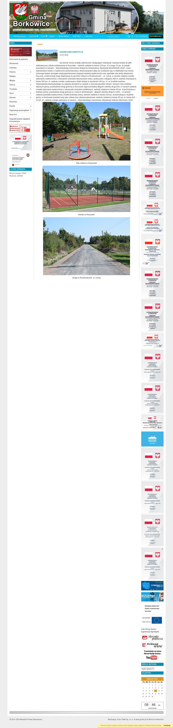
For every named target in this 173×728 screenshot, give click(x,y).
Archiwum (144, 36)
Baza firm (13, 115)
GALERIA (32, 36)
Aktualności (13, 63)
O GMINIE (88, 36)
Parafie (12, 106)
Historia (12, 72)
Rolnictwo (13, 102)
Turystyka (13, 89)
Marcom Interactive (156, 719)
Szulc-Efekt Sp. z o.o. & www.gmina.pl (132, 719)
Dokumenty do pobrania (18, 59)
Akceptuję (167, 725)
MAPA (52, 36)
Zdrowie (12, 98)
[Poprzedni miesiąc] (142, 679)
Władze (12, 81)
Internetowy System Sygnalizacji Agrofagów (150, 630)
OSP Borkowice (19, 36)
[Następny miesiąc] (162, 679)
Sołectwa (12, 68)
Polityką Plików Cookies (153, 725)
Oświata (12, 76)
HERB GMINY (63, 36)
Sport (11, 93)
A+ (137, 36)
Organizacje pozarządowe (19, 110)
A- (133, 36)
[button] (37, 36)
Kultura (12, 85)
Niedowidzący (156, 36)
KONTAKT (77, 36)
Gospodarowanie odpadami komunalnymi (19, 120)
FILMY (43, 36)
